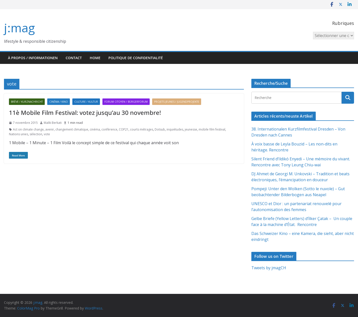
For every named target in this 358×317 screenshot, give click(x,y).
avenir (49, 129)
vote (47, 134)
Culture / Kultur (86, 101)
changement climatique (71, 129)
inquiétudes (175, 129)
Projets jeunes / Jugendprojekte (176, 101)
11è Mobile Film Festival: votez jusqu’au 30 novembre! (85, 112)
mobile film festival (212, 129)
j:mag (19, 28)
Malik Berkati (53, 123)
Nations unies (18, 134)
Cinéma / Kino (58, 101)
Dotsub (160, 129)
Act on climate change (28, 129)
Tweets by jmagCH (268, 268)
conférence (109, 129)
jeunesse (191, 129)
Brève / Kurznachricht (27, 101)
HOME (95, 57)
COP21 (124, 129)
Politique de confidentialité (135, 57)
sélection (36, 134)
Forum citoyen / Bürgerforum (126, 101)
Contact (74, 57)
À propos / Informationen (33, 57)
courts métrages (141, 129)
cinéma (95, 129)
